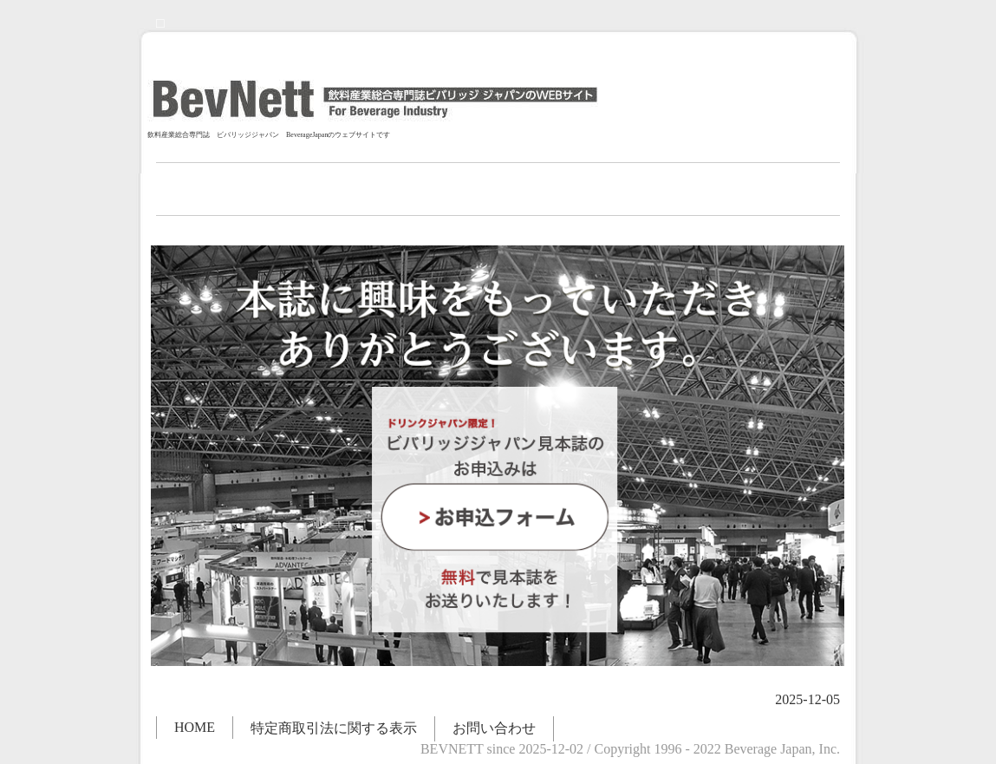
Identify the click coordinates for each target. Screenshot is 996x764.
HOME (194, 727)
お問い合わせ (494, 728)
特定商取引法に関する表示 (334, 728)
